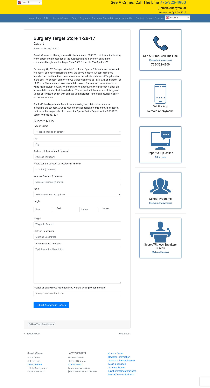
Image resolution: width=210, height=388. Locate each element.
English (172, 18)
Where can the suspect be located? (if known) (57, 163)
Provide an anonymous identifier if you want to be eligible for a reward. (70, 287)
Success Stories (116, 367)
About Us (127, 18)
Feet (59, 208)
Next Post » (125, 333)
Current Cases (60, 18)
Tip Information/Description (48, 243)
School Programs (81, 18)
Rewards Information (119, 357)
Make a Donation (155, 18)
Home (31, 18)
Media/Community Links (121, 374)
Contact (140, 18)
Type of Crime (41, 126)
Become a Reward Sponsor (106, 18)
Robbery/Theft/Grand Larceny (41, 324)
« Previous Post (32, 333)
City (35, 138)
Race (36, 188)
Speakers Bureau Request (121, 360)
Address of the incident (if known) (51, 151)
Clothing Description (44, 231)
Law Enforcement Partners (122, 371)
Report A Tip (42, 18)
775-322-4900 (173, 2)
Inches (106, 208)
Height (37, 201)
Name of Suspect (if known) (48, 176)
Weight (37, 218)
